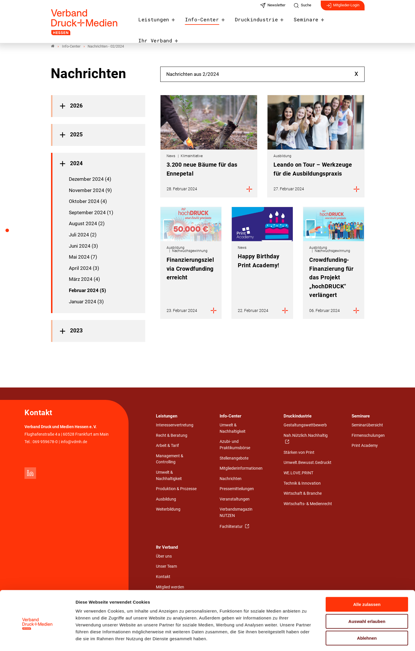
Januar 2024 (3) (86, 301)
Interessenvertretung (174, 425)
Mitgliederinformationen (241, 468)
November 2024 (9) (90, 190)
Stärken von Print (299, 452)
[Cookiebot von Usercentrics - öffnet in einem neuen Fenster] (37, 639)
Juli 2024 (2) (83, 235)
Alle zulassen (366, 580)
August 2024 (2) (87, 224)
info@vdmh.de (74, 441)
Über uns (164, 556)
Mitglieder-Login (342, 8)
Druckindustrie (254, 24)
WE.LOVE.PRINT (298, 473)
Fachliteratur (232, 526)
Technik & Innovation (302, 483)
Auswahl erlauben (366, 597)
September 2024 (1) (91, 212)
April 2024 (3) (84, 268)
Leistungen (159, 24)
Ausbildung (166, 499)
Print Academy (365, 445)
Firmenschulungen (368, 435)
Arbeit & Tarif (167, 445)
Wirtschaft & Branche (303, 493)
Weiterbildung (168, 509)
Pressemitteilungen (237, 489)
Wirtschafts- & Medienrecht (308, 503)
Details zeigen (306, 639)
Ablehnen (367, 614)
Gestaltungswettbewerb (305, 425)
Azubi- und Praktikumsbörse (235, 445)
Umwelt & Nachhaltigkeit (169, 475)
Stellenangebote (234, 458)
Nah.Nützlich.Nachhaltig (306, 435)
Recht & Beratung (171, 435)
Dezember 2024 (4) (90, 179)
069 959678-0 (45, 441)
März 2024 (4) (84, 279)
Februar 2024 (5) (87, 290)
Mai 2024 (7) (83, 257)
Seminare (301, 24)
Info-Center (203, 24)
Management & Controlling (169, 459)
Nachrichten (231, 478)
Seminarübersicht (367, 425)
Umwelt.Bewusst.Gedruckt (307, 462)
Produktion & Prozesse (176, 489)
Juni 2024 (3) (83, 246)
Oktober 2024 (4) (88, 201)
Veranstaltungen (235, 499)
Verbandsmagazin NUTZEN (236, 512)
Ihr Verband (343, 24)
